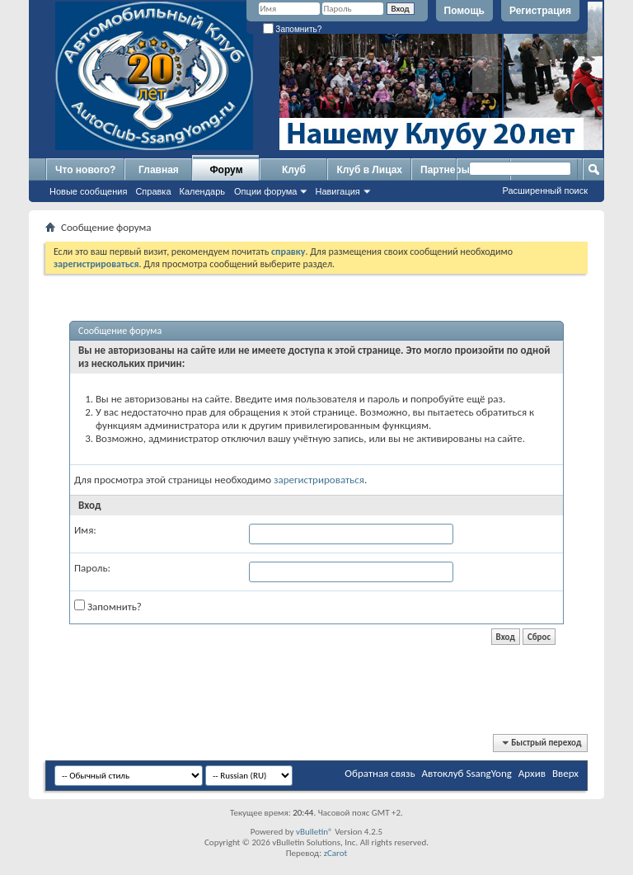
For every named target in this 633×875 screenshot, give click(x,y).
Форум (225, 170)
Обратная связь (380, 773)
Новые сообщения (88, 191)
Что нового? (85, 170)
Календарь (203, 191)
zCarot (336, 853)
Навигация (337, 191)
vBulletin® (314, 831)
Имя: (85, 530)
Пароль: (92, 568)
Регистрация (540, 10)
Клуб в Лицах (369, 170)
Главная (158, 170)
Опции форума (265, 191)
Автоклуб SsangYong (467, 773)
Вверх (565, 773)
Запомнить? (292, 29)
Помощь (464, 10)
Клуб (294, 170)
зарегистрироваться (319, 479)
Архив (532, 773)
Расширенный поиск (545, 190)
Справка (153, 191)
